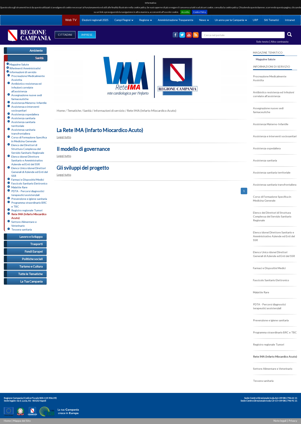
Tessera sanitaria (21, 229)
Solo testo (262, 41)
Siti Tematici (271, 19)
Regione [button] (145, 19)
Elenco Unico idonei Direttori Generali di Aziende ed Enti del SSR (29, 171)
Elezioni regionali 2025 (95, 19)
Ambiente (36, 50)
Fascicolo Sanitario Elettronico (29, 183)
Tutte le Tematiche (30, 274)
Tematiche (74, 110)
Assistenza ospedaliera (25, 114)
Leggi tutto (64, 137)
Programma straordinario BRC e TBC (29, 204)
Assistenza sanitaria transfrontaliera (23, 131)
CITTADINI (65, 34)
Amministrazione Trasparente (175, 19)
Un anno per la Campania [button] (231, 19)
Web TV (70, 20)
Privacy (293, 420)
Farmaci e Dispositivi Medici (27, 179)
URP (255, 19)
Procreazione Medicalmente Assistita (28, 77)
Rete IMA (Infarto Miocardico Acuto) (28, 216)
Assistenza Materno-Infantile (29, 102)
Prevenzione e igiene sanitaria (29, 198)
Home (61, 110)
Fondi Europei (34, 251)
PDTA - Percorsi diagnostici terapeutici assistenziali (27, 193)
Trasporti (36, 244)
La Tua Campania (31, 281)
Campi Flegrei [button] (123, 19)
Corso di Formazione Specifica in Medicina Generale (29, 139)
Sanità (39, 58)
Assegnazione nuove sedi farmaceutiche (26, 97)
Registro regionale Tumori (26, 210)
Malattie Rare (19, 187)
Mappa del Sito (22, 420)
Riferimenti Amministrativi (25, 68)
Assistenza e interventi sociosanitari (25, 108)
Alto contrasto (280, 41)
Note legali (280, 420)
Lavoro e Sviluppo (31, 236)
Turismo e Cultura (31, 266)
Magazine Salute (19, 64)
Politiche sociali (32, 259)
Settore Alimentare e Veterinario (24, 223)
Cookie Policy (199, 12)
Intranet (290, 19)
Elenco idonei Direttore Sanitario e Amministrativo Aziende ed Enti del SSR (27, 160)
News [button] (204, 19)
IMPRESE (87, 34)
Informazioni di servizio (22, 72)
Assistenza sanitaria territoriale (23, 123)
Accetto (185, 12)
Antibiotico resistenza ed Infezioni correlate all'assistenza (26, 87)
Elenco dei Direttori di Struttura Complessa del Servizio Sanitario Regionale (27, 148)
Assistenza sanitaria (23, 118)
